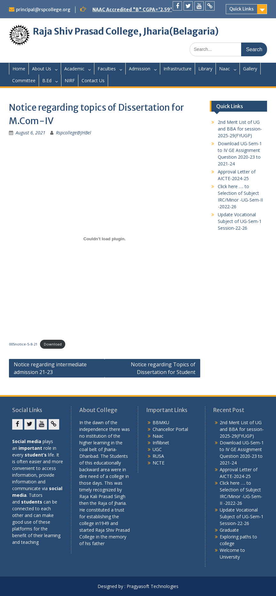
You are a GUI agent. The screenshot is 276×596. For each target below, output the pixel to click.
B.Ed (46, 80)
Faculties (107, 69)
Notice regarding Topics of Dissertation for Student (163, 368)
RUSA (158, 456)
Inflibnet (161, 443)
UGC (157, 449)
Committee (23, 80)
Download (53, 344)
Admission (139, 69)
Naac (224, 69)
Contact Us (93, 80)
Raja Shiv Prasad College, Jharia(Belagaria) (126, 31)
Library (205, 69)
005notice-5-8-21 (23, 344)
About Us (41, 69)
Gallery (250, 69)
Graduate (229, 530)
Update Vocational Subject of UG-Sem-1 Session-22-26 (240, 221)
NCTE (158, 463)
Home (18, 69)
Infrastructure (177, 69)
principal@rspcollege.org (43, 9)
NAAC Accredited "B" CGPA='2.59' (132, 9)
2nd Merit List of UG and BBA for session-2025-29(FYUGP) (240, 129)
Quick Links (241, 9)
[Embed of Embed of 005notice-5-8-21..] (104, 239)
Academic (74, 69)
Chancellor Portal (170, 429)
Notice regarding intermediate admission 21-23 (50, 368)
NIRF (70, 80)
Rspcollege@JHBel (73, 133)
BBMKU (161, 422)
